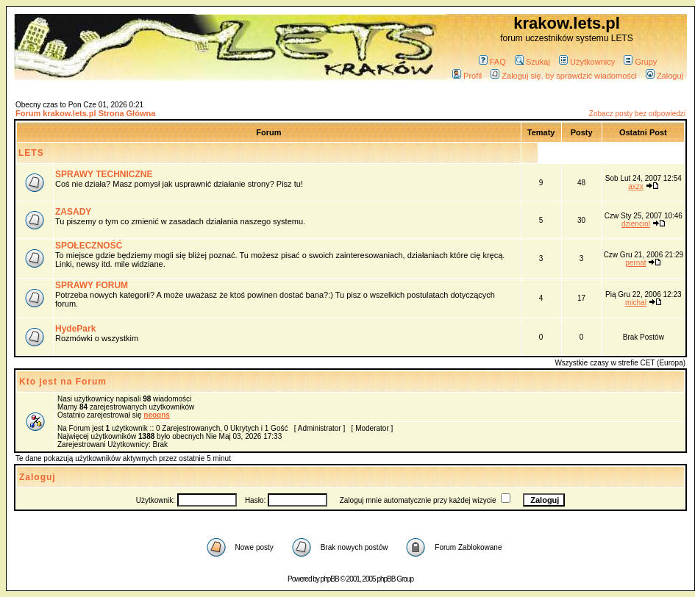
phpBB (330, 579)
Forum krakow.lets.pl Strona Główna (85, 113)
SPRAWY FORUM (91, 285)
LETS (31, 153)
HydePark (75, 328)
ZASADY (73, 212)
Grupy (640, 61)
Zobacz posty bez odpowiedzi (637, 114)
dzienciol (635, 224)
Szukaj (532, 61)
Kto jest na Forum (63, 381)
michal (635, 302)
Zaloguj (664, 75)
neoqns (156, 415)
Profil (467, 75)
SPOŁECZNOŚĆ (88, 245)
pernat (635, 263)
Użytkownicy (587, 61)
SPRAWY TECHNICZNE (103, 174)
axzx (636, 186)
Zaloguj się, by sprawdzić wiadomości (563, 75)
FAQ (492, 61)
